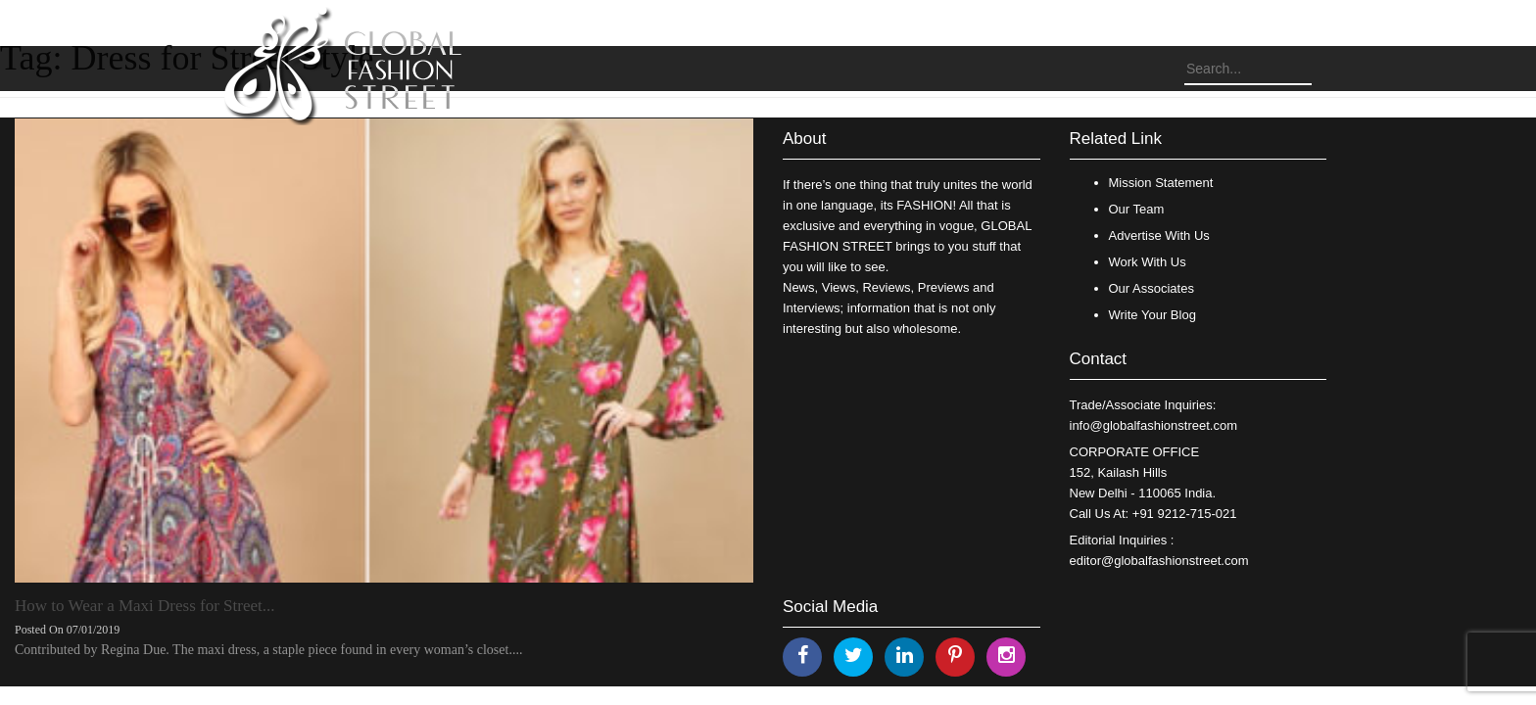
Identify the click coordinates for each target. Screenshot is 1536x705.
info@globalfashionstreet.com (1153, 425)
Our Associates (1151, 288)
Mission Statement (1161, 182)
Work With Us (1147, 262)
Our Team (1137, 209)
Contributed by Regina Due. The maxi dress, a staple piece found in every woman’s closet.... (268, 649)
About (804, 138)
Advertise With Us (1159, 235)
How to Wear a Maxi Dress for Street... (145, 605)
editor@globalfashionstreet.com (1159, 560)
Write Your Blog (1152, 314)
